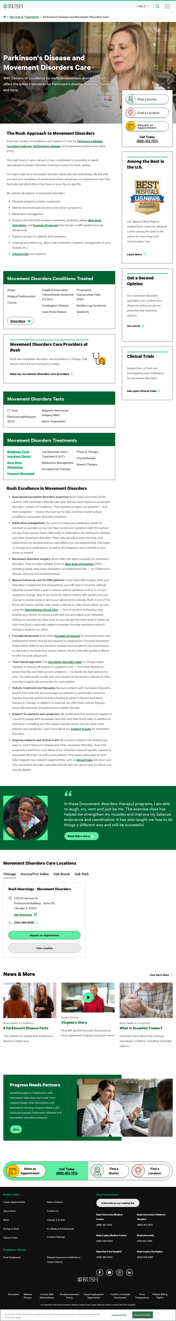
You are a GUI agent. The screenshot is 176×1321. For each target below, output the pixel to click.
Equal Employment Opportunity (94, 1295)
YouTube (109, 1272)
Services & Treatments (24, 17)
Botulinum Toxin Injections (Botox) (19, 454)
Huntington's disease (46, 146)
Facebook (99, 1272)
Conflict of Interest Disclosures (120, 1295)
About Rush (9, 1210)
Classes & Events (56, 1219)
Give (16, 1129)
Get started (133, 325)
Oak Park (82, 873)
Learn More (134, 254)
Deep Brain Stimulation (15, 465)
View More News (159, 975)
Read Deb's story (79, 836)
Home (5, 18)
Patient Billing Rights (160, 1295)
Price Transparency (142, 1295)
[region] (88, 1315)
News (6, 1219)
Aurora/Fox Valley (35, 873)
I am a (141, 6)
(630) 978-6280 (145, 1257)
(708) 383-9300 (104, 1257)
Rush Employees (12, 1257)
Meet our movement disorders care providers (39, 374)
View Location (44, 948)
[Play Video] (87, 997)
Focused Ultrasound (20, 473)
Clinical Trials (10, 1237)
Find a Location (148, 113)
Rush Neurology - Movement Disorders (39, 889)
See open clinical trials (142, 391)
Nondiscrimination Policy (69, 1295)
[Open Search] (157, 6)
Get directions (23, 914)
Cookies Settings (56, 1236)
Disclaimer (13, 1294)
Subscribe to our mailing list (117, 1203)
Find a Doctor (147, 99)
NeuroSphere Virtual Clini (41, 609)
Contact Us (53, 1210)
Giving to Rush (11, 1228)
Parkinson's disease (90, 141)
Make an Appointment (30, 1170)
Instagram (119, 1272)
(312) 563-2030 (24, 922)
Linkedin (129, 1272)
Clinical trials (20, 254)
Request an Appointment (146, 126)
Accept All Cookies (142, 1314)
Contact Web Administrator (47, 1295)
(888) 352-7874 (147, 141)
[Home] (88, 1282)
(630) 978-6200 (104, 1240)
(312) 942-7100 (144, 1240)
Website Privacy (28, 1295)
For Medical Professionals (60, 1228)
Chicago (9, 873)
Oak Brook (61, 873)
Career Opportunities (14, 1202)
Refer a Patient (54, 1202)
